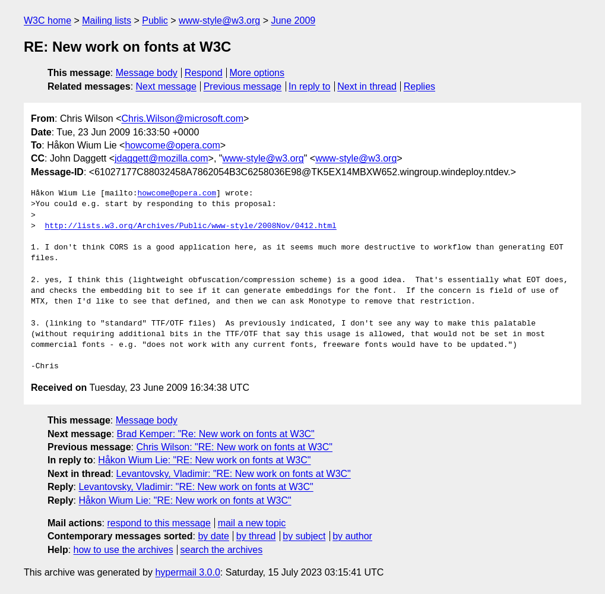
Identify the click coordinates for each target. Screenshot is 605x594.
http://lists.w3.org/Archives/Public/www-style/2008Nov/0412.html (190, 226)
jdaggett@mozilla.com (161, 158)
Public (155, 20)
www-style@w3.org (219, 20)
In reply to (309, 86)
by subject (304, 536)
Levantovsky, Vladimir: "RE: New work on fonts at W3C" (233, 474)
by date (213, 536)
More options (257, 73)
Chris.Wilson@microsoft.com (182, 118)
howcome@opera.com (172, 145)
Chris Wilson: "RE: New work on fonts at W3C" (234, 447)
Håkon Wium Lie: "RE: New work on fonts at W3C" (204, 460)
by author (352, 536)
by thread (256, 536)
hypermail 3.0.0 (187, 572)
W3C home (47, 20)
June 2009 (293, 20)
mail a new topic (252, 523)
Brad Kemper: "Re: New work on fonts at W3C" (216, 434)
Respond (204, 73)
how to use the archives (123, 550)
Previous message (243, 86)
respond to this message (158, 523)
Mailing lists (106, 20)
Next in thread (367, 86)
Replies (419, 86)
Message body (147, 73)
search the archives (221, 550)
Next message (166, 86)
